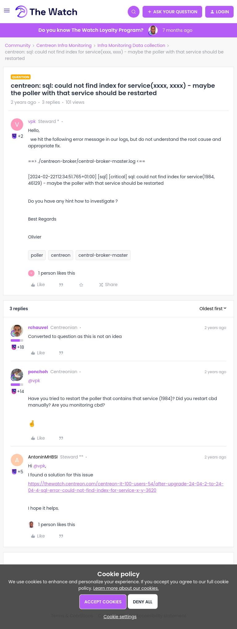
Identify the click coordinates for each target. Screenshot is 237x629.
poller (37, 255)
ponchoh (38, 372)
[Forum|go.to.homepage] (46, 12)
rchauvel (38, 327)
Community (18, 45)
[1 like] (51, 273)
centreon (60, 255)
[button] (6, 13)
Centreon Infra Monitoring (64, 45)
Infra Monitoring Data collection (131, 45)
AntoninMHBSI (43, 457)
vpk (32, 121)
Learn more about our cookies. (126, 588)
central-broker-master (103, 255)
